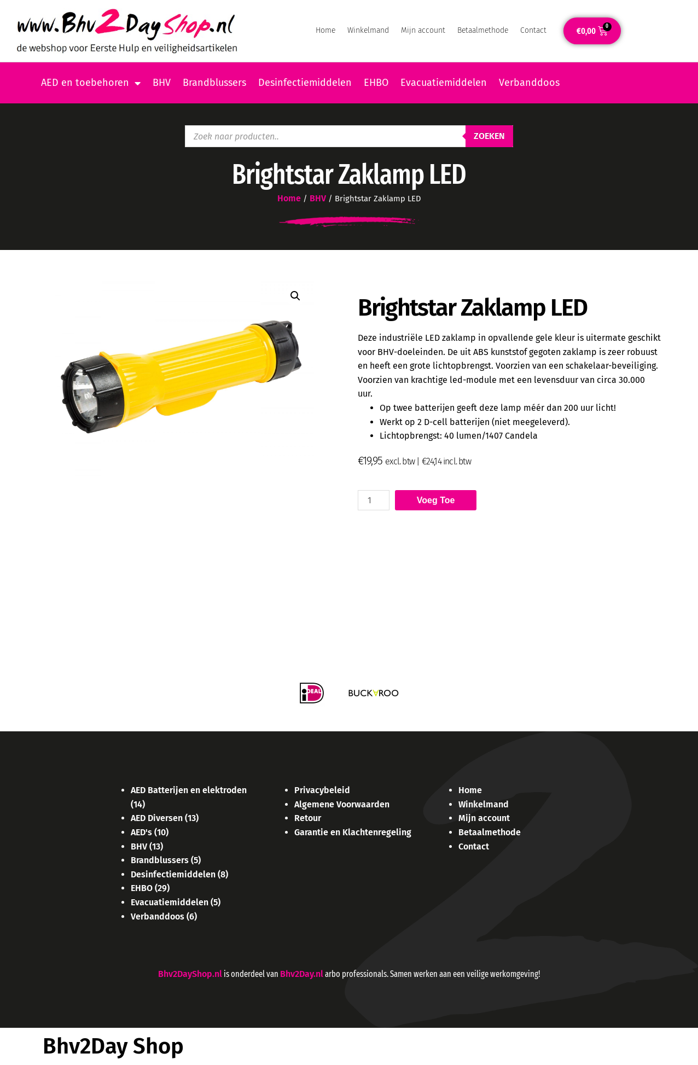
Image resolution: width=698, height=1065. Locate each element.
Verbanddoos (529, 83)
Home (325, 30)
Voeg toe (436, 500)
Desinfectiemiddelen (305, 83)
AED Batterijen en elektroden (189, 790)
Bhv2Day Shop (113, 1046)
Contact (533, 30)
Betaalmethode (482, 30)
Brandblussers (214, 83)
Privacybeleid (322, 790)
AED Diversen (157, 818)
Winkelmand (368, 30)
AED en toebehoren (91, 83)
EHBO (376, 83)
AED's (141, 832)
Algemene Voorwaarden (341, 804)
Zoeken (489, 136)
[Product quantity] (373, 500)
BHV (162, 83)
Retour (307, 818)
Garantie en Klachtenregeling (352, 832)
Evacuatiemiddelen (443, 83)
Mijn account (423, 30)
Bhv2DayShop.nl (190, 974)
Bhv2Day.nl (301, 974)
